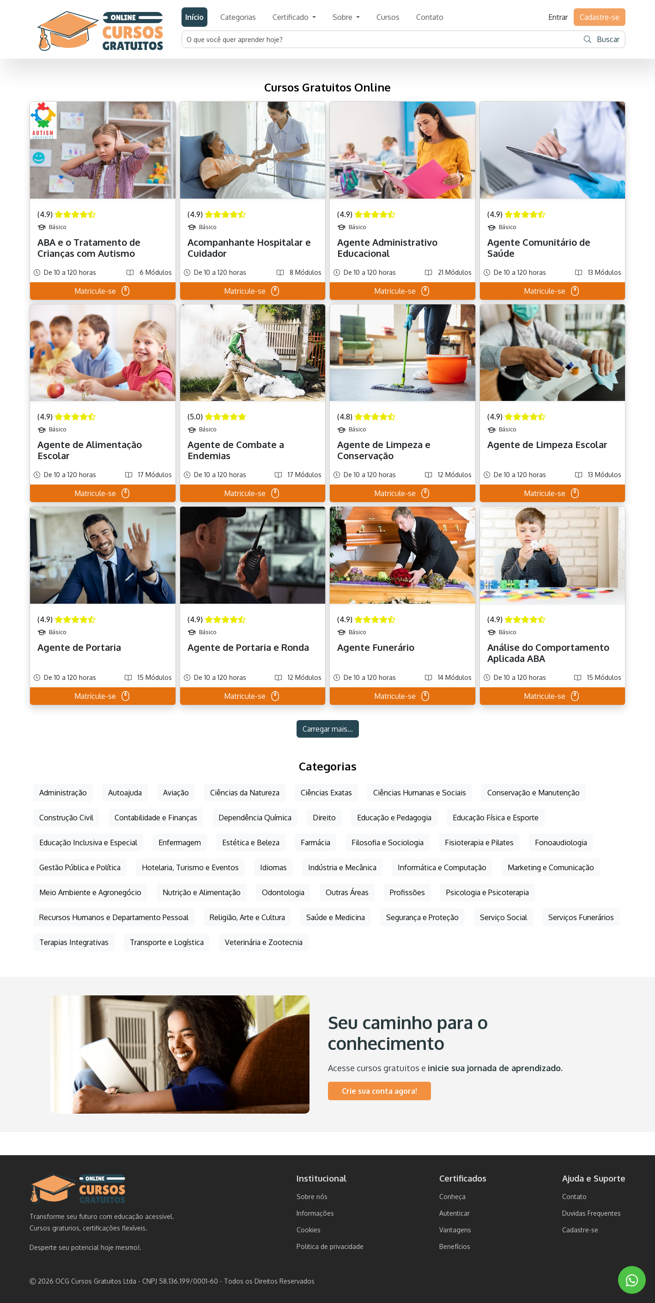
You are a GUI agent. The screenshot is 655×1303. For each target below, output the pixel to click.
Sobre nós (312, 1196)
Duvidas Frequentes (591, 1213)
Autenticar (454, 1213)
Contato (429, 17)
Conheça (452, 1196)
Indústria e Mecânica (342, 867)
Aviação (176, 792)
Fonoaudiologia (561, 842)
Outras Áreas (347, 892)
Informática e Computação (442, 867)
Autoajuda (125, 792)
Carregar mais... (328, 728)
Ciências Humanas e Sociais (419, 792)
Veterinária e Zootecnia (264, 942)
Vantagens (455, 1230)
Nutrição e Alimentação (202, 892)
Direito (324, 817)
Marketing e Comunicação (551, 867)
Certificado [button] (291, 17)
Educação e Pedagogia (394, 817)
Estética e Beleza (250, 842)
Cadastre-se (580, 1230)
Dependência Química (254, 817)
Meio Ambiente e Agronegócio (90, 892)
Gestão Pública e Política (80, 867)
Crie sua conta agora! (379, 1091)
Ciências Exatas (326, 792)
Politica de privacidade (330, 1246)
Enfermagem (179, 842)
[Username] (380, 39)
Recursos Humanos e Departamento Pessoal (113, 917)
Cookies (309, 1230)
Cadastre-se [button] (599, 17)
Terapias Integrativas (74, 942)
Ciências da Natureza (244, 792)
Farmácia (315, 842)
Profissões (407, 892)
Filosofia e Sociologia (388, 842)
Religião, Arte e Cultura (247, 917)
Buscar (601, 39)
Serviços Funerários (581, 917)
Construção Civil (66, 817)
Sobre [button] (343, 17)
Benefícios (454, 1246)
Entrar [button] (558, 17)
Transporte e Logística (167, 942)
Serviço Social (503, 917)
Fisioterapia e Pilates (479, 842)
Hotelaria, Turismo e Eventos (190, 867)
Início (194, 17)
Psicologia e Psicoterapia (487, 892)
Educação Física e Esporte (496, 817)
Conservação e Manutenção (533, 792)
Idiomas (273, 867)
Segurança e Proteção (422, 917)
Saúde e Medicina (335, 917)
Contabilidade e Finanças (156, 817)
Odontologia (283, 892)
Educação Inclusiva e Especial (88, 842)
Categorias (238, 17)
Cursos (388, 17)
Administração (63, 792)
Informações (315, 1213)
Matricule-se (102, 291)
